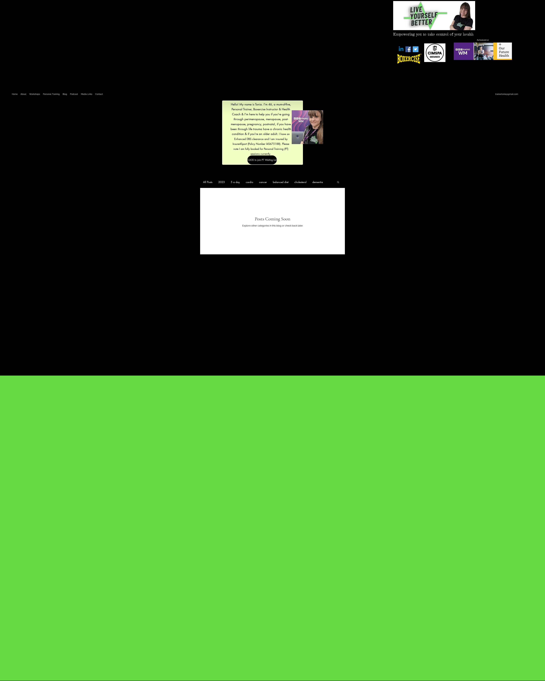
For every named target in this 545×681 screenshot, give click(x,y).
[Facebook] (408, 49)
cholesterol (300, 182)
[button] (338, 182)
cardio (249, 182)
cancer (263, 182)
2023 (221, 182)
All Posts (207, 182)
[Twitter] (415, 49)
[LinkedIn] (531, 94)
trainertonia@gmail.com (506, 94)
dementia (317, 182)
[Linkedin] (401, 49)
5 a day (235, 182)
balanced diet (280, 182)
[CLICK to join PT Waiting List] (262, 159)
